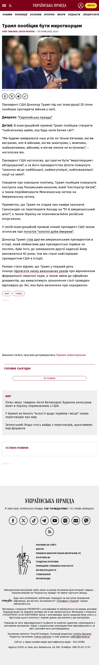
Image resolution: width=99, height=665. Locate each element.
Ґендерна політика (47, 561)
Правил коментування (71, 355)
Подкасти (74, 14)
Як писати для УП (46, 570)
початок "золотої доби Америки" (48, 231)
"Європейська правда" (35, 117)
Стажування (43, 574)
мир (7, 293)
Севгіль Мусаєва (82, 633)
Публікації (21, 14)
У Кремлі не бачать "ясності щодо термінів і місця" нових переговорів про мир (47, 415)
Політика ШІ (43, 557)
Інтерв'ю (49, 14)
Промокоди (43, 578)
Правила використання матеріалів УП (58, 553)
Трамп (18, 293)
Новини (7, 14)
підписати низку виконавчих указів (41, 271)
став (29, 239)
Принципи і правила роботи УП (54, 566)
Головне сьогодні (17, 368)
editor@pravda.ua (80, 636)
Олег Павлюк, (10, 31)
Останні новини (17, 447)
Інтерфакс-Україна (67, 601)
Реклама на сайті (46, 545)
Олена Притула (42, 636)
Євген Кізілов (27, 31)
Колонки (35, 14)
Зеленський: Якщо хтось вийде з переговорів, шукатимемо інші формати (48, 426)
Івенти (61, 14)
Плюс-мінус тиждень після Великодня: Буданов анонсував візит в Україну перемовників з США (48, 404)
